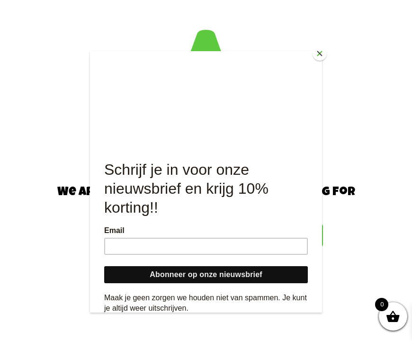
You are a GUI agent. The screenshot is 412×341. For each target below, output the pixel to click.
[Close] (320, 53)
